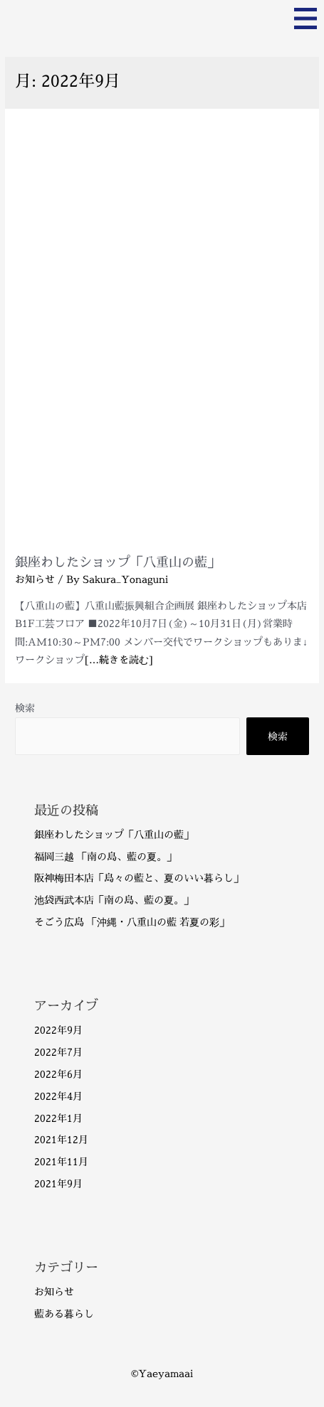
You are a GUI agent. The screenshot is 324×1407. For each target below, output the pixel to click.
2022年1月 (58, 1118)
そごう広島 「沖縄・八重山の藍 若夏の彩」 (131, 922)
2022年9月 (58, 1030)
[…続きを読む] (119, 659)
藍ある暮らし (64, 1313)
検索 (25, 708)
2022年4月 (58, 1096)
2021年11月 (61, 1161)
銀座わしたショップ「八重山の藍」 (117, 562)
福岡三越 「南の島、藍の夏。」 (105, 856)
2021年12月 (61, 1139)
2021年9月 (58, 1183)
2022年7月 (58, 1052)
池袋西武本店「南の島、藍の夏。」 (114, 899)
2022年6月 (58, 1074)
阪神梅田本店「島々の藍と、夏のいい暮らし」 (139, 877)
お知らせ (35, 579)
